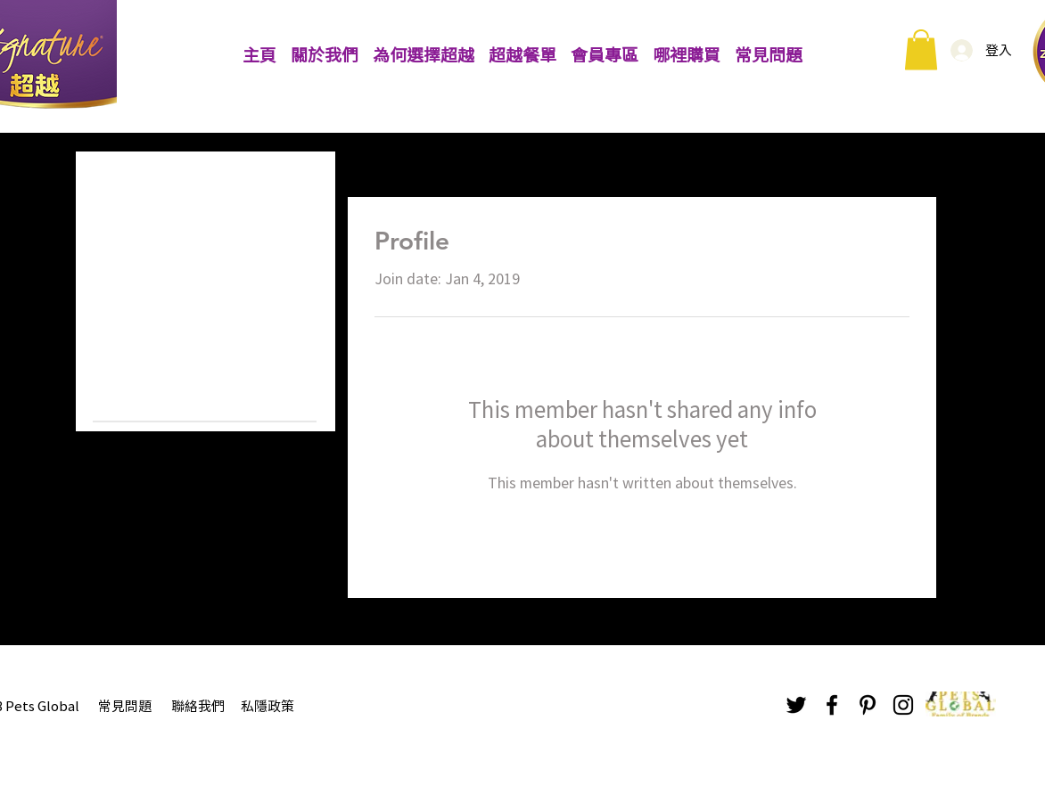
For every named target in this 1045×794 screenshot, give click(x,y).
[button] (921, 49)
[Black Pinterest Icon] (867, 705)
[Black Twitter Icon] (796, 705)
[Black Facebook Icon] (832, 705)
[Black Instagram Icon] (903, 705)
